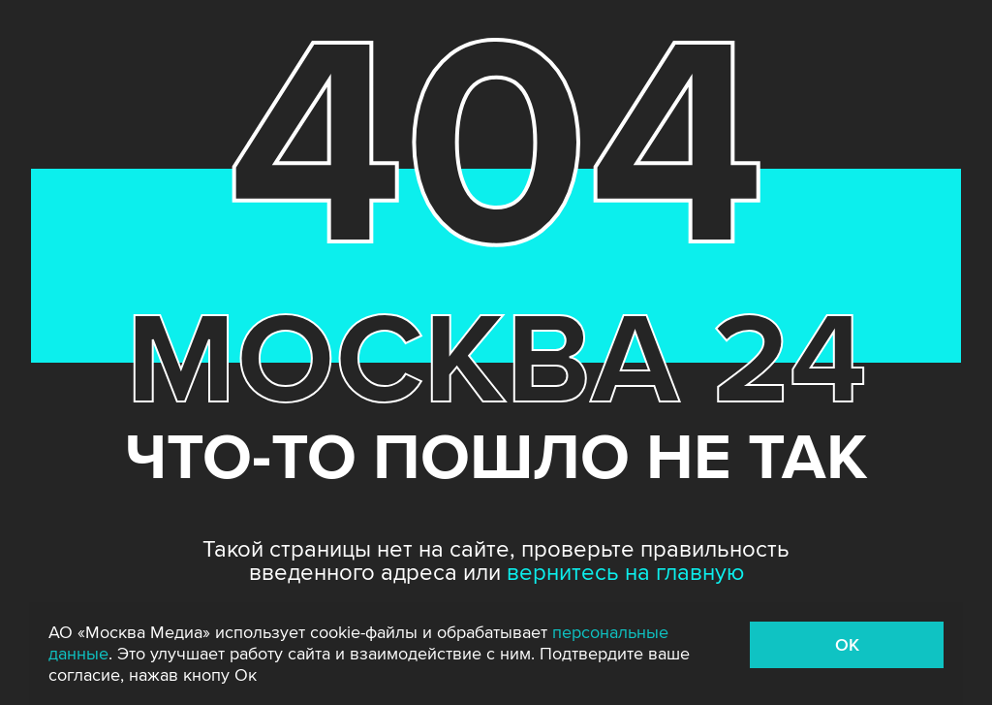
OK (847, 645)
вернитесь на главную (625, 573)
